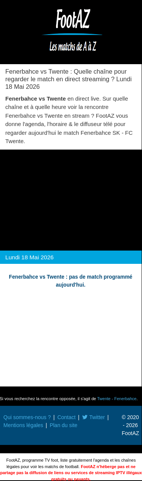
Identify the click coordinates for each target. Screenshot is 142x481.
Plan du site (63, 425)
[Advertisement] (71, 197)
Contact (66, 417)
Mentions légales (23, 425)
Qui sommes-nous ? (27, 417)
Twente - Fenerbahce (117, 398)
